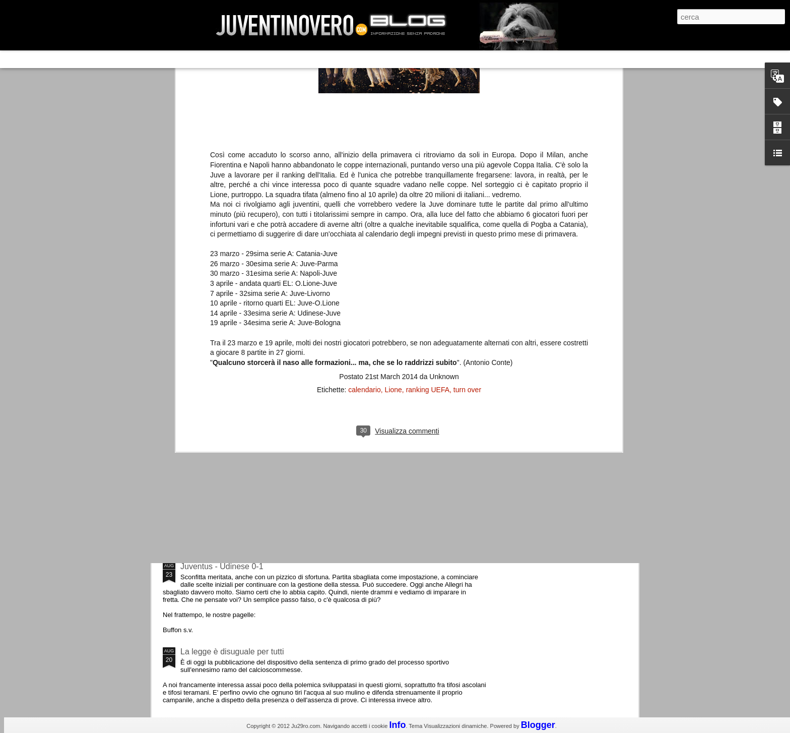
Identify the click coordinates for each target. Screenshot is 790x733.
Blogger (538, 725)
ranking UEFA (427, 110)
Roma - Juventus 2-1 (217, 437)
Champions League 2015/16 (231, 481)
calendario (364, 110)
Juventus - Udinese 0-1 (222, 566)
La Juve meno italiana (219, 382)
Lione (393, 110)
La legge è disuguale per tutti (232, 651)
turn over (467, 110)
